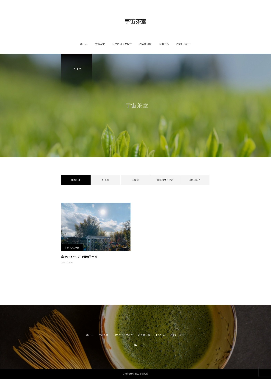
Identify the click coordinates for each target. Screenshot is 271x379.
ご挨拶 (135, 179)
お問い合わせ (183, 44)
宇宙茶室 (100, 44)
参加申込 (164, 44)
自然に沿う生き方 (122, 44)
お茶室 (105, 179)
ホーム (83, 44)
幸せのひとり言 (165, 179)
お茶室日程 (145, 44)
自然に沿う (195, 179)
